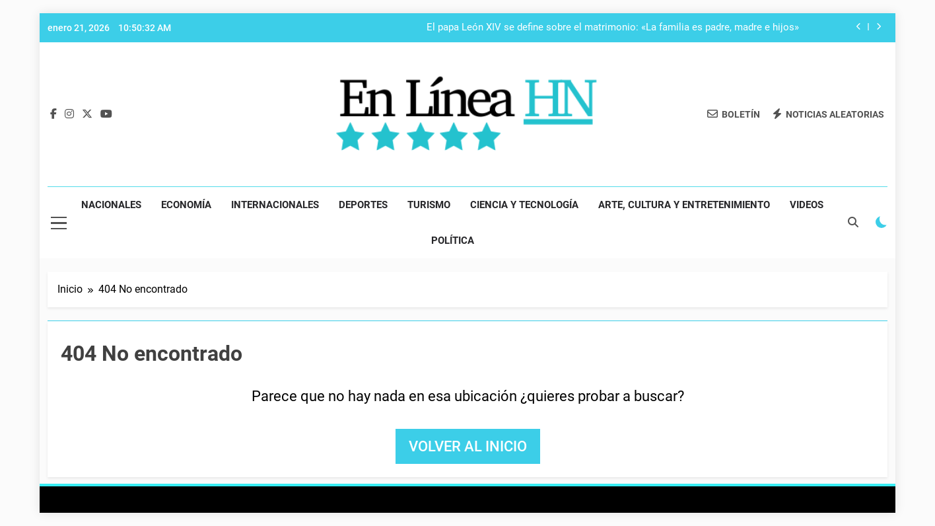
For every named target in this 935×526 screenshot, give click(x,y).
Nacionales (111, 205)
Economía (186, 205)
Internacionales (275, 205)
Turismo (428, 205)
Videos (806, 205)
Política (452, 240)
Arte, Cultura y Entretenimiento (684, 205)
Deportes (363, 205)
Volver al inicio (468, 446)
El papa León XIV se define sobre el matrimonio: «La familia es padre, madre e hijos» (613, 27)
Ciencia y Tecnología (524, 205)
